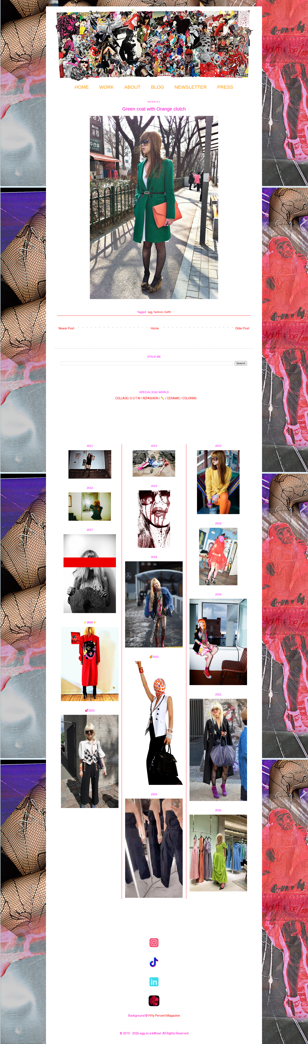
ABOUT (132, 87)
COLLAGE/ (122, 398)
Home (155, 328)
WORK (106, 87)
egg (150, 312)
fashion (158, 312)
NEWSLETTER (191, 87)
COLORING (189, 398)
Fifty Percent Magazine (164, 1015)
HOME (82, 87)
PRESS (225, 87)
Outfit (167, 312)
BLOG (157, 87)
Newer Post (66, 328)
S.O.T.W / (136, 398)
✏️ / (164, 398)
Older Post (242, 328)
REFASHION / (151, 398)
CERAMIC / (174, 398)
